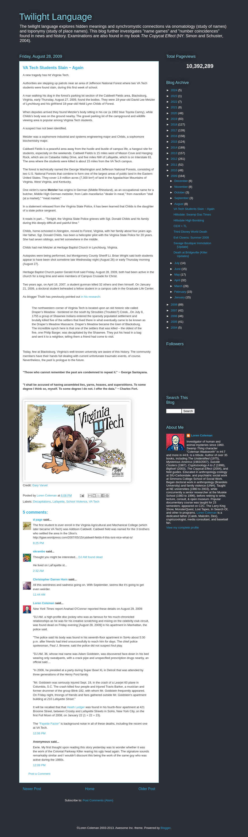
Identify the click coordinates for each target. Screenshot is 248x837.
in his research (90, 296)
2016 (174, 136)
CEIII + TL (180, 226)
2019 (174, 119)
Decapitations (42, 501)
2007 (174, 310)
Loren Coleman (43, 603)
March (178, 286)
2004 (174, 327)
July (177, 263)
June (178, 269)
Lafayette (59, 501)
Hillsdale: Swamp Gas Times (192, 214)
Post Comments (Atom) (98, 800)
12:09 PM (39, 765)
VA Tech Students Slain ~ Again (193, 209)
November (181, 186)
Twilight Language (55, 17)
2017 (174, 130)
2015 (174, 141)
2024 (174, 90)
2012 (174, 158)
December (181, 181)
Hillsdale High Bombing (188, 220)
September (182, 198)
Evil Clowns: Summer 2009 (191, 237)
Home (90, 789)
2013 (174, 153)
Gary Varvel (40, 485)
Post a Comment (39, 773)
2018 (174, 124)
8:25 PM (38, 543)
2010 (174, 170)
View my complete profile (182, 527)
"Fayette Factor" (49, 723)
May (177, 274)
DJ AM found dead (90, 557)
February (180, 291)
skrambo (39, 551)
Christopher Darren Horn (50, 579)
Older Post (146, 789)
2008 (174, 304)
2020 (174, 113)
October (180, 192)
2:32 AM (38, 571)
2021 (174, 107)
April (177, 280)
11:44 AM (39, 594)
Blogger (166, 828)
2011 (174, 164)
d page (37, 519)
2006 (174, 316)
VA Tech (94, 501)
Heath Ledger (76, 707)
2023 (174, 96)
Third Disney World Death (190, 231)
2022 (174, 101)
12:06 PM (39, 733)
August (179, 204)
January (180, 297)
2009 (174, 176)
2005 (174, 321)
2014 (174, 147)
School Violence (76, 501)
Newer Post (32, 789)
